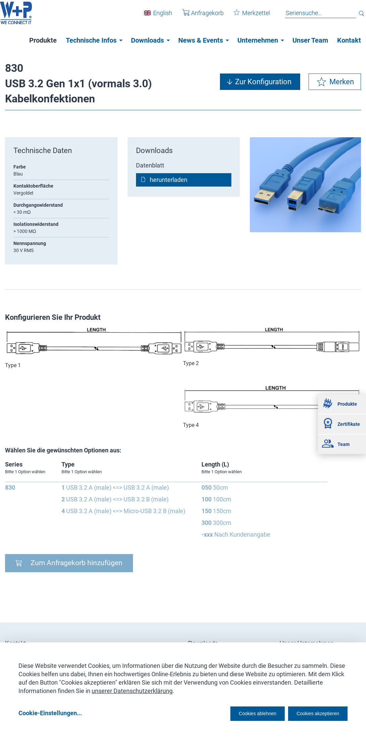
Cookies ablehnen (237, 712)
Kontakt (349, 40)
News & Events (200, 40)
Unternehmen (257, 40)
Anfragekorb (198, 16)
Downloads (147, 40)
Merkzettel (247, 16)
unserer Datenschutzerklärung (132, 688)
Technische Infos (91, 40)
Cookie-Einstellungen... (50, 712)
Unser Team (310, 40)
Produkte (43, 40)
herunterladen (168, 179)
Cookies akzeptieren (311, 712)
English (157, 16)
